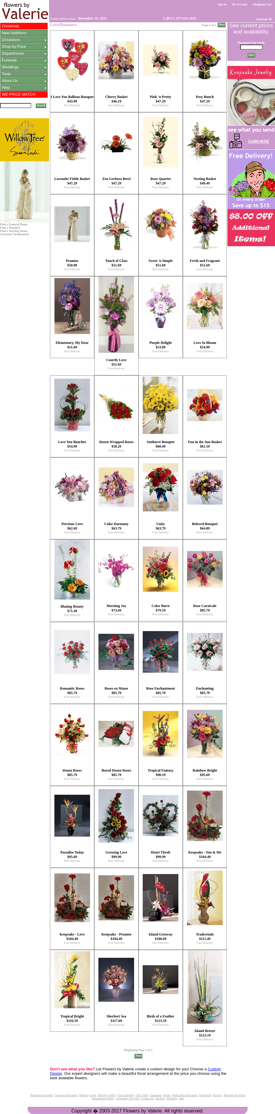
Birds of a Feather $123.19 (161, 1018)
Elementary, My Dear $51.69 (72, 345)
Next (221, 24)
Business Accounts (42, 1095)
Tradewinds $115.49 (205, 936)
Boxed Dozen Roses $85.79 (116, 772)
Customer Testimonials (14, 234)
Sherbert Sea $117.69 (116, 1018)
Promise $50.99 (72, 263)
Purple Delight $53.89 (161, 345)
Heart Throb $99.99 (160, 854)
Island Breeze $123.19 (204, 1033)
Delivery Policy (107, 1095)
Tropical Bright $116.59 (72, 1018)
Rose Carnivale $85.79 (204, 608)
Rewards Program (234, 1095)
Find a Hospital (10, 227)
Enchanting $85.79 (204, 690)
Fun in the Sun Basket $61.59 (204, 444)
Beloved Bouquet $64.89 (205, 526)
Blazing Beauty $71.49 (72, 608)
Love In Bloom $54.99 (205, 345)
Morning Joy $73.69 (116, 608)
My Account (239, 4)
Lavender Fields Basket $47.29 (72, 181)
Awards (159, 1098)
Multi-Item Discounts (185, 1095)
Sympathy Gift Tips (127, 1098)
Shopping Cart (262, 4)
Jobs (181, 1098)
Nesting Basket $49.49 (205, 181)
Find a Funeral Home (13, 224)
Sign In (222, 4)
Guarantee (156, 1095)
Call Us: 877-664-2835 (179, 18)
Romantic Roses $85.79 (72, 690)
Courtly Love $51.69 (116, 362)
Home (166, 1095)
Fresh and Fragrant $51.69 (205, 263)
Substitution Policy (103, 1098)
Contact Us (147, 1098)
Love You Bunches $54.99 (72, 444)
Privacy (217, 1095)
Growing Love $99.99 (116, 854)
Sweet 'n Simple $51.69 (161, 263)
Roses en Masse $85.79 (116, 690)
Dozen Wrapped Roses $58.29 (116, 444)
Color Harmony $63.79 (116, 526)
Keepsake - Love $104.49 (72, 936)
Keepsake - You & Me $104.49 (204, 854)
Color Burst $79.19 (161, 608)
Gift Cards (142, 1095)
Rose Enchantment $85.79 (160, 690)
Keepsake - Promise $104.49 (116, 936)
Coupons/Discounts (66, 1095)
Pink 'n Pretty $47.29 (160, 99)
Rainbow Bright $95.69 (205, 772)
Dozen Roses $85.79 (72, 772)
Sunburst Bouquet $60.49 (161, 444)
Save (251, 54)
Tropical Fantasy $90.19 (161, 772)
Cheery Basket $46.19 (116, 99)
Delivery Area (87, 1095)
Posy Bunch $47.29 (205, 99)
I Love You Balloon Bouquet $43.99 (72, 99)
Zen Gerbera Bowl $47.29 (116, 181)
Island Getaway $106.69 (160, 936)
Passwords (205, 1095)
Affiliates (171, 1098)
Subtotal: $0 (263, 19)
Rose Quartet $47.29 (160, 181)
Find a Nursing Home (14, 231)
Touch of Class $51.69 (116, 263)
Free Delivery (72, 105)
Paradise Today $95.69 (72, 854)
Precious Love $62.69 (72, 526)
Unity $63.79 (161, 526)
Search (41, 105)
